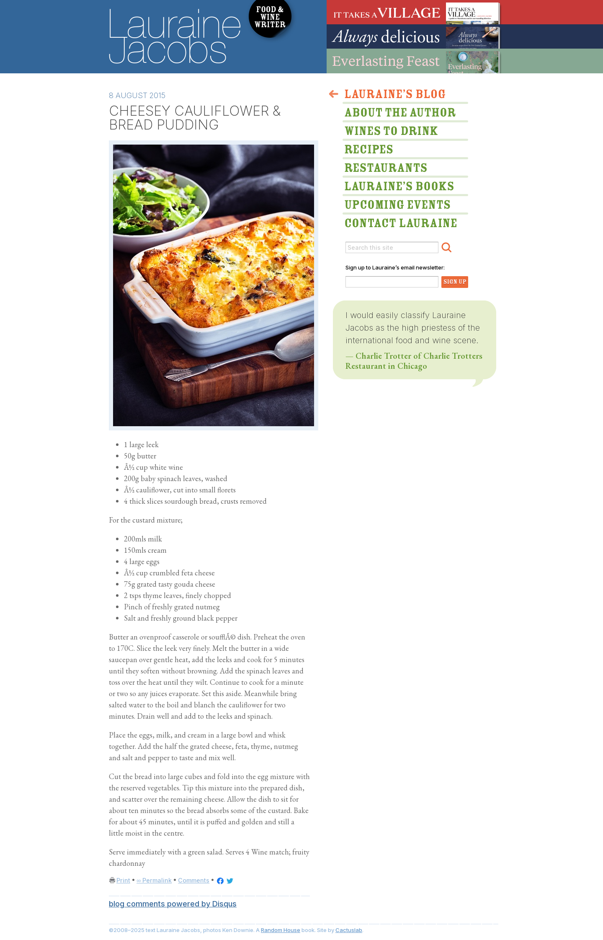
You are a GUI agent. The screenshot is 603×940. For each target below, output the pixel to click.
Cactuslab (348, 930)
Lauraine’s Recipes (398, 150)
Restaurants (398, 169)
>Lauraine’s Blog (398, 95)
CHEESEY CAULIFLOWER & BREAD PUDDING (195, 117)
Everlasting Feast (414, 61)
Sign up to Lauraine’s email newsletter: (395, 267)
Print (123, 880)
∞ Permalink (154, 880)
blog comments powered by (173, 903)
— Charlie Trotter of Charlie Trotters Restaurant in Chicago (413, 360)
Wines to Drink (398, 132)
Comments (193, 880)
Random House (280, 930)
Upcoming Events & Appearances (398, 201)
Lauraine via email (398, 220)
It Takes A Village (414, 12)
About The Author (398, 113)
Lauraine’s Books (398, 185)
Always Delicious (414, 36)
